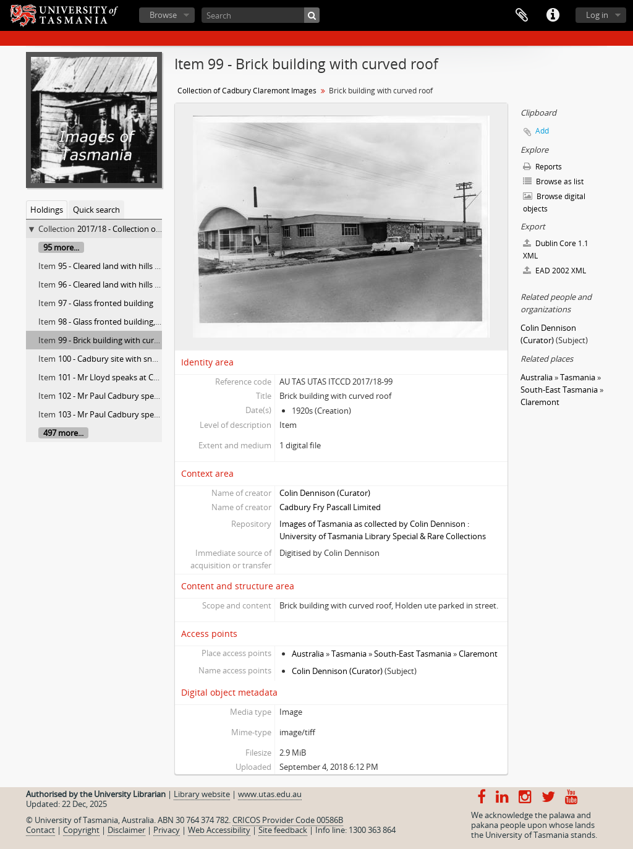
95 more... (61, 247)
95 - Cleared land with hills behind (119, 265)
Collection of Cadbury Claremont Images (246, 90)
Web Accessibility (219, 829)
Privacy (166, 829)
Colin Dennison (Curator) (324, 492)
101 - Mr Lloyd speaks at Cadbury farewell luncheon (152, 377)
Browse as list (553, 181)
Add (542, 131)
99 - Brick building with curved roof (121, 340)
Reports (542, 166)
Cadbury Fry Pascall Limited (330, 507)
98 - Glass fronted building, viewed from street (142, 321)
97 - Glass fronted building (105, 303)
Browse (163, 14)
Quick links (552, 15)
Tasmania (349, 653)
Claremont (478, 653)
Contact (40, 829)
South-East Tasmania (412, 653)
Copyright (81, 829)
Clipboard (521, 15)
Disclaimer (126, 829)
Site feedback (282, 829)
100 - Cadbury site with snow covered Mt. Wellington (154, 358)
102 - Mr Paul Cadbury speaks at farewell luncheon (150, 395)
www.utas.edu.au (270, 794)
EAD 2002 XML (554, 270)
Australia (308, 653)
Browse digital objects (554, 202)
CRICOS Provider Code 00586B (287, 820)
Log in (597, 14)
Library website (202, 794)
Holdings (46, 209)
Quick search (96, 209)
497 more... (63, 432)
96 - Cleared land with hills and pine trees (132, 284)
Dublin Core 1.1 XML (555, 249)
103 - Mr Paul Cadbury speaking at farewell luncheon (154, 414)
